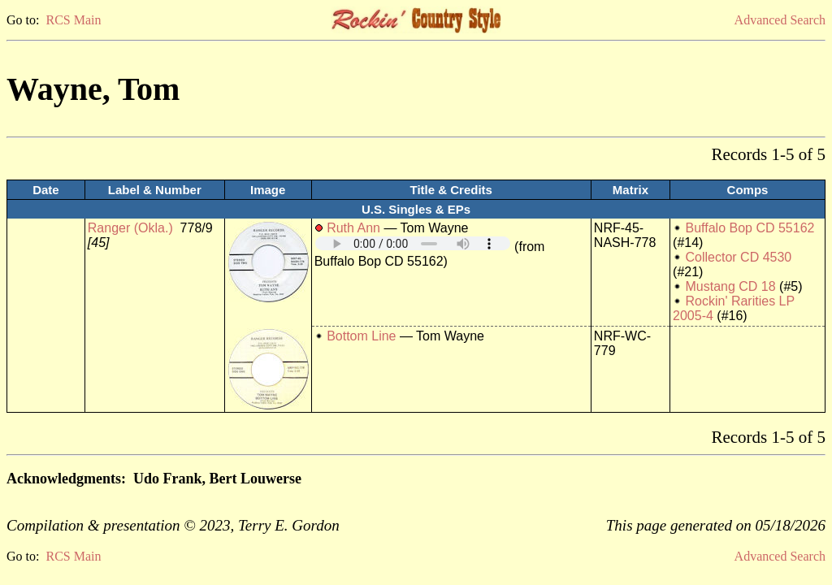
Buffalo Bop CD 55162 (750, 228)
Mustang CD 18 (731, 286)
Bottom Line (361, 336)
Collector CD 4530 (739, 257)
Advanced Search (780, 20)
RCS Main (73, 20)
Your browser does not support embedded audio (412, 243)
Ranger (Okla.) (130, 228)
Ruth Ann (353, 228)
